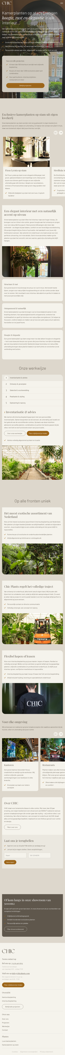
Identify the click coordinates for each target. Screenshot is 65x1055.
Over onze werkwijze (14, 433)
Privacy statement (46, 1052)
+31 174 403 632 (17, 963)
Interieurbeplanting (9, 1001)
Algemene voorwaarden (29, 1052)
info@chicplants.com (21, 973)
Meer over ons (12, 827)
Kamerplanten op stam (10, 1045)
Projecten (5, 1023)
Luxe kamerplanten (9, 1041)
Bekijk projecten (25, 85)
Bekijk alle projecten (12, 1007)
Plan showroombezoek (15, 929)
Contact (5, 1030)
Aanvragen (10, 862)
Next (61, 133)
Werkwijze (6, 1026)
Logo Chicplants (7, 3)
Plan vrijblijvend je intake (38, 433)
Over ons (5, 1019)
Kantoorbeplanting (9, 997)
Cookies (15, 1052)
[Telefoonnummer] (39, 855)
